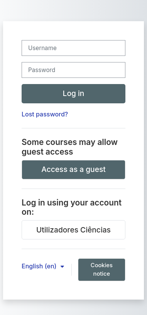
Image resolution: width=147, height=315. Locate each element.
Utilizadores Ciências (73, 229)
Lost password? (45, 114)
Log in (73, 93)
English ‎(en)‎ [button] (40, 266)
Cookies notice (102, 269)
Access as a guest (73, 169)
